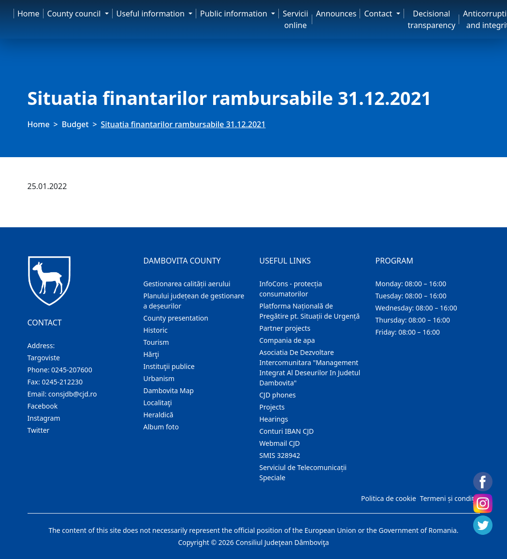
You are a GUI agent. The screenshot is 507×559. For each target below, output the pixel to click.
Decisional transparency (431, 19)
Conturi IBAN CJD (287, 431)
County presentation (176, 318)
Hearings (274, 419)
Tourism (156, 342)
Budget (75, 124)
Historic (156, 330)
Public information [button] (234, 13)
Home (28, 13)
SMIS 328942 (280, 455)
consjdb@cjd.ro (72, 393)
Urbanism (159, 378)
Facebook (43, 406)
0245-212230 (62, 381)
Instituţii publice (169, 366)
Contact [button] (379, 13)
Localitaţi (158, 402)
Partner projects (285, 328)
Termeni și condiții (449, 498)
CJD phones (278, 394)
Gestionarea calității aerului (187, 283)
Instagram (44, 418)
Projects (272, 407)
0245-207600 (71, 369)
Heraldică (159, 414)
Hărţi (151, 354)
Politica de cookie (388, 498)
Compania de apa (287, 340)
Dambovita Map (169, 390)
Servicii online (295, 19)
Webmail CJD (280, 443)
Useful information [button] (151, 13)
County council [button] (75, 13)
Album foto (161, 426)
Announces (336, 13)
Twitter (39, 430)
